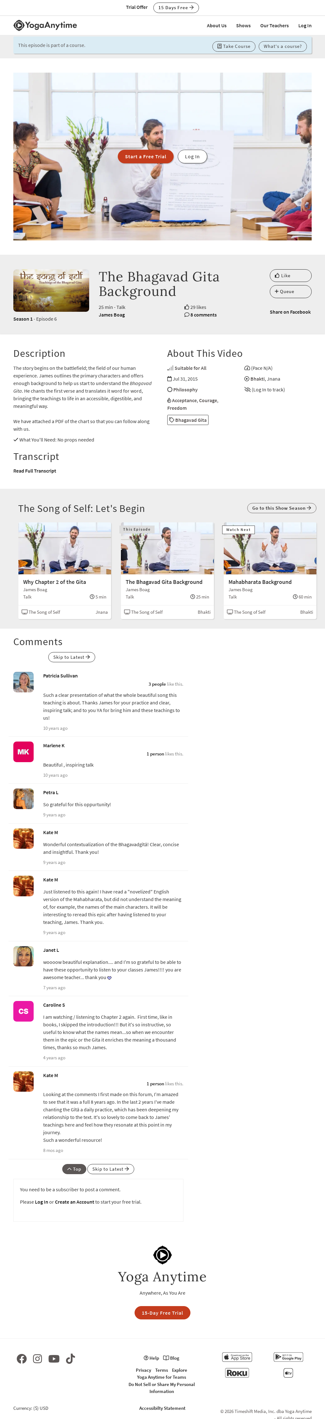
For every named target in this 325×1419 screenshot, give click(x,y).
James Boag (112, 314)
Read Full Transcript (34, 471)
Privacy (143, 1370)
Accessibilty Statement (162, 1408)
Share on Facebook (290, 312)
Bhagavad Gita (188, 420)
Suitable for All (190, 368)
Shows (243, 25)
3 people (157, 684)
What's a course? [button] (283, 46)
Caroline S (54, 1005)
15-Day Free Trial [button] (162, 1313)
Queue (284, 291)
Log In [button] (192, 156)
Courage (208, 400)
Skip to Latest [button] (71, 657)
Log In (305, 25)
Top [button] (74, 1169)
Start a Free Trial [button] (145, 156)
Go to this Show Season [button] (281, 508)
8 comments (203, 314)
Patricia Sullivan (60, 675)
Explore (179, 1370)
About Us (217, 25)
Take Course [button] (233, 46)
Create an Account (74, 1202)
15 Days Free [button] (176, 7)
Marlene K (54, 745)
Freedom (177, 408)
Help (151, 1358)
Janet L (51, 950)
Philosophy (185, 389)
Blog (171, 1358)
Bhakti (257, 379)
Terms (161, 1370)
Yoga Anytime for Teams (161, 1377)
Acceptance (184, 400)
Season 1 (23, 319)
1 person (155, 754)
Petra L (50, 792)
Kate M (50, 832)
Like (282, 275)
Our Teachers (274, 25)
